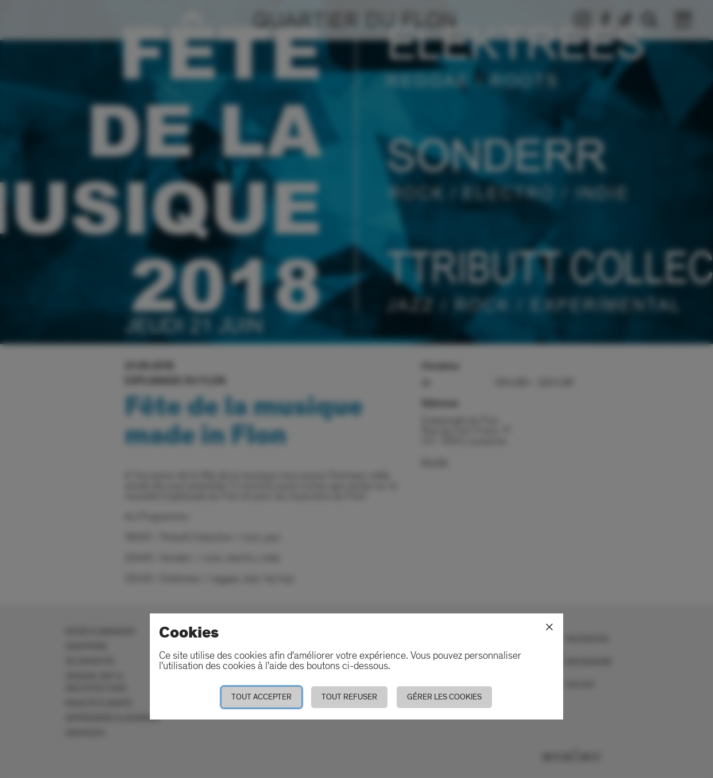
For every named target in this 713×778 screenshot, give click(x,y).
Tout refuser (349, 697)
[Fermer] (549, 627)
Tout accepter (261, 697)
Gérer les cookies (444, 697)
